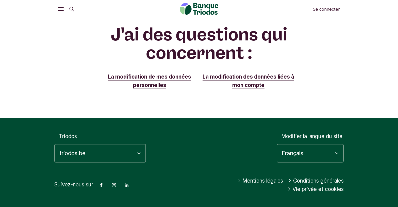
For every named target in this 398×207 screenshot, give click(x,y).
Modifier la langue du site (311, 136)
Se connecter (326, 9)
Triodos (68, 136)
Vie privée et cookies (316, 189)
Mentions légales (260, 181)
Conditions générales (316, 181)
